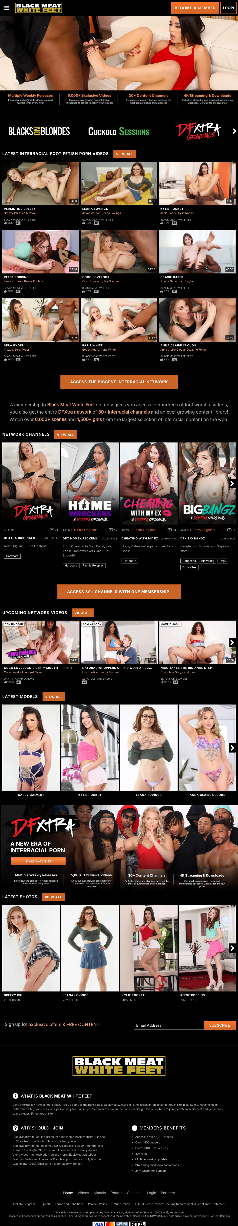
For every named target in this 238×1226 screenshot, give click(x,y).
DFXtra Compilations (19, 678)
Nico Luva (188, 672)
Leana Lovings (95, 209)
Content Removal (220, 1216)
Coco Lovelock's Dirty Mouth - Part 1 (38, 668)
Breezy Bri (11, 213)
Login (228, 8)
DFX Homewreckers (80, 538)
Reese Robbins (16, 277)
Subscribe (219, 1025)
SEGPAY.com (155, 1216)
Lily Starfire (90, 672)
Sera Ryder (14, 345)
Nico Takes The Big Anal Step (186, 668)
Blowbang (207, 561)
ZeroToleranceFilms (97, 678)
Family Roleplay (93, 565)
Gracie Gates (171, 277)
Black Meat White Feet (20, 219)
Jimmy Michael (109, 672)
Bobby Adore (90, 349)
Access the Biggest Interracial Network (119, 382)
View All (124, 154)
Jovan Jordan (91, 213)
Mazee (8, 349)
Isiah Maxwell (28, 213)
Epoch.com (29, 1216)
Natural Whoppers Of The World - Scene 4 (120, 668)
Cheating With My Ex (140, 538)
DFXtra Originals (19, 538)
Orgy (223, 561)
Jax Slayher (111, 281)
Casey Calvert (31, 795)
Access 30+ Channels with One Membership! (119, 591)
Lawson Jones (13, 281)
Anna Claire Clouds (178, 345)
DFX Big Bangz (192, 538)
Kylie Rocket (172, 209)
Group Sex (189, 567)
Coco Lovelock (96, 277)
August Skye (33, 672)
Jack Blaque (168, 213)
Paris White (92, 345)
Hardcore (12, 556)
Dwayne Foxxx (197, 349)
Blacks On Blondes (174, 678)
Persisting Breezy (20, 209)
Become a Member (195, 8)
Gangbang (189, 561)
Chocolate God (170, 672)
